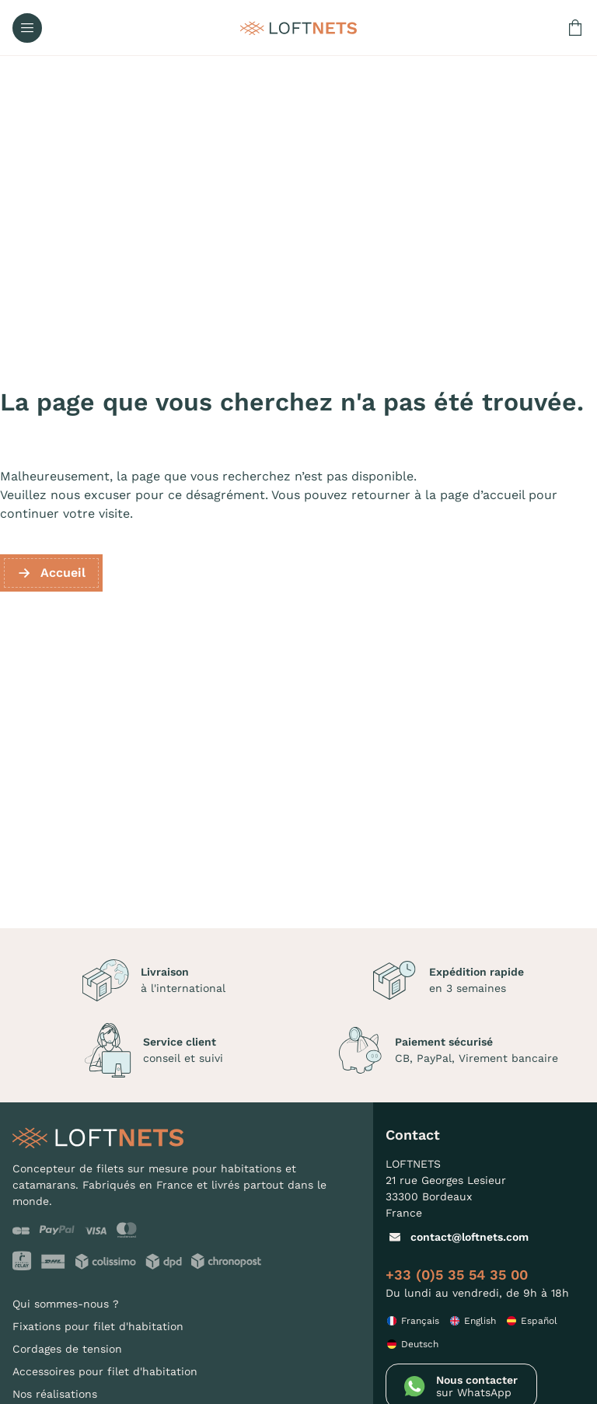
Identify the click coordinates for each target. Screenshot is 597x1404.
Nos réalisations (54, 1394)
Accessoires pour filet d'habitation (104, 1371)
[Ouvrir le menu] (27, 28)
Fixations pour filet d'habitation (97, 1326)
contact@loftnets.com (457, 1237)
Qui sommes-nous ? (65, 1303)
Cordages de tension (67, 1349)
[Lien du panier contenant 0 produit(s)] (575, 28)
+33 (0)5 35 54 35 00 (457, 1274)
